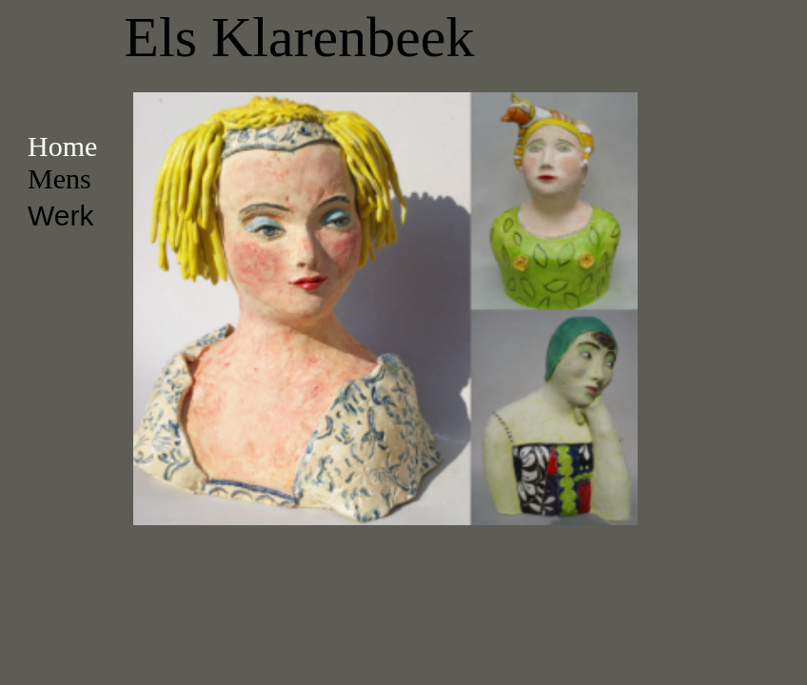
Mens (59, 178)
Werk (60, 215)
